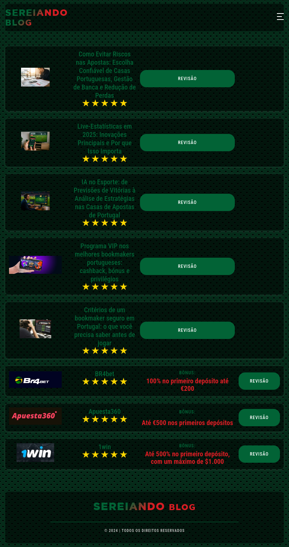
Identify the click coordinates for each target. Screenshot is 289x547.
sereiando (36, 17)
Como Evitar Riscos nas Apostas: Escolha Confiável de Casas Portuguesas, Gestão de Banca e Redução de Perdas (104, 74)
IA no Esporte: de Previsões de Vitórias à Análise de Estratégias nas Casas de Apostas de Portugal (104, 198)
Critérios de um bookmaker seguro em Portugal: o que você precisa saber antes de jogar (104, 326)
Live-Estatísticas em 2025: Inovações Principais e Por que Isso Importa (105, 138)
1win (104, 447)
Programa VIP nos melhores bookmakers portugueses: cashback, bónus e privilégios (104, 262)
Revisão (187, 78)
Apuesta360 (104, 411)
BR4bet (104, 374)
